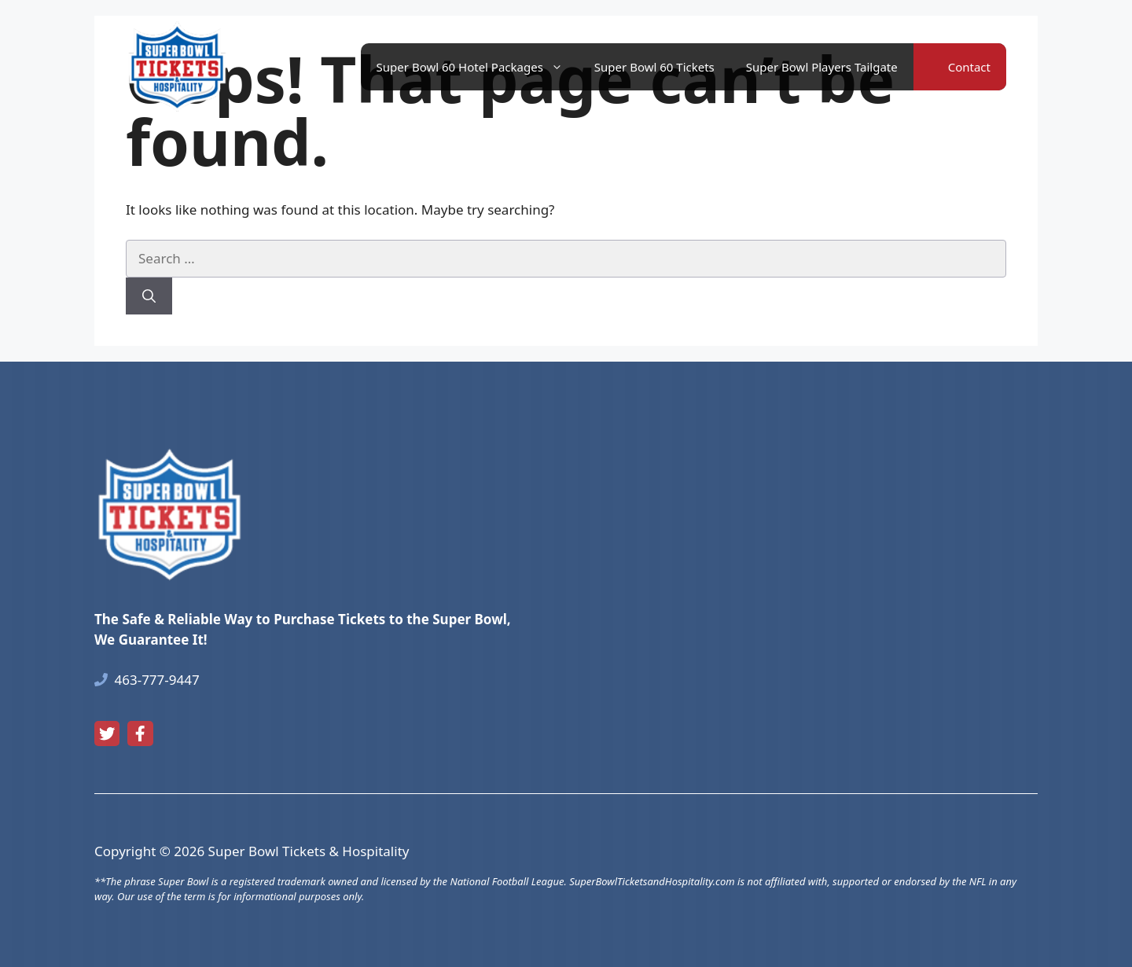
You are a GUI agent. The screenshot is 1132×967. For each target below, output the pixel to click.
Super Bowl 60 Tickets (654, 67)
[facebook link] (140, 733)
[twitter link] (106, 733)
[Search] (149, 296)
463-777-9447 (157, 680)
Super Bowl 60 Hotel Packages (478, 66)
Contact (969, 67)
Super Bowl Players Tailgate (822, 67)
